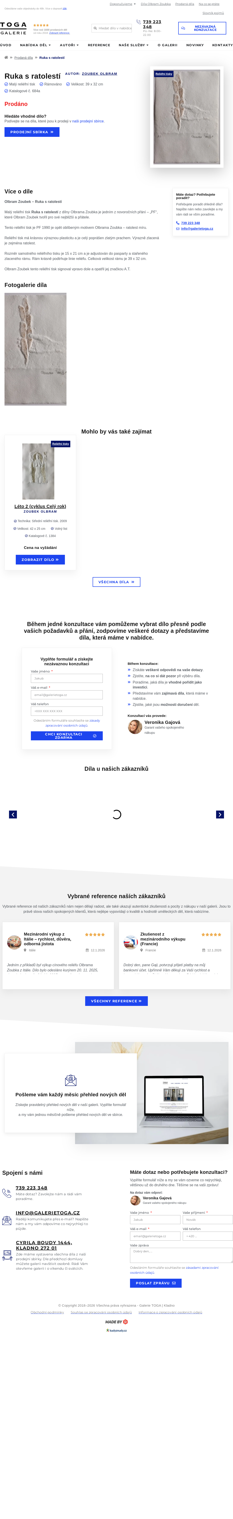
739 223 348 (152, 24)
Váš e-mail (39, 688)
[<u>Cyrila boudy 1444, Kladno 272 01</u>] (7, 1255)
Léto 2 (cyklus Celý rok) (40, 506)
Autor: (91, 74)
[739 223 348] (138, 22)
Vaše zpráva (139, 1245)
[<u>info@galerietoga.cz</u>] (6, 1220)
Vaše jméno (41, 671)
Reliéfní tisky (163, 74)
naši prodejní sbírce (88, 121)
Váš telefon (40, 704)
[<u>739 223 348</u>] (6, 1193)
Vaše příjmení (194, 1213)
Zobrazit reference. (59, 33)
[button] (13, 814)
